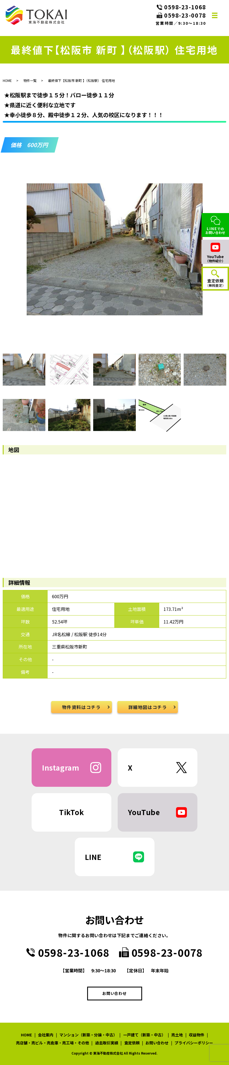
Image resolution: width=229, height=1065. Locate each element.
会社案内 (45, 1035)
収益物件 (196, 1035)
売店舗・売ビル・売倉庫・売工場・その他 (52, 1042)
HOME (7, 80)
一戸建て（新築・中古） (144, 1035)
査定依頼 (132, 1042)
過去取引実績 (106, 1042)
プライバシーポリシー (194, 1042)
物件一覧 (30, 80)
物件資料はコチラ (81, 707)
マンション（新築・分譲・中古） (88, 1035)
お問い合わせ (114, 993)
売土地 (177, 1035)
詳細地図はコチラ (147, 707)
